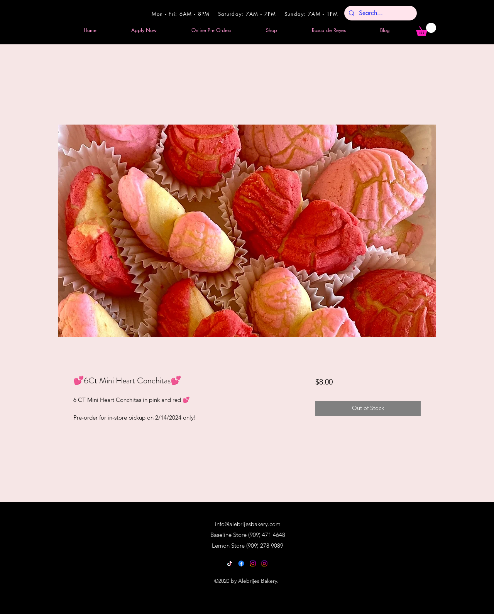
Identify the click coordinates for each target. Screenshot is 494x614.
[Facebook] (241, 563)
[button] (426, 29)
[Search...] (380, 13)
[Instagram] (253, 563)
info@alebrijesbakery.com (248, 524)
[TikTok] (229, 563)
